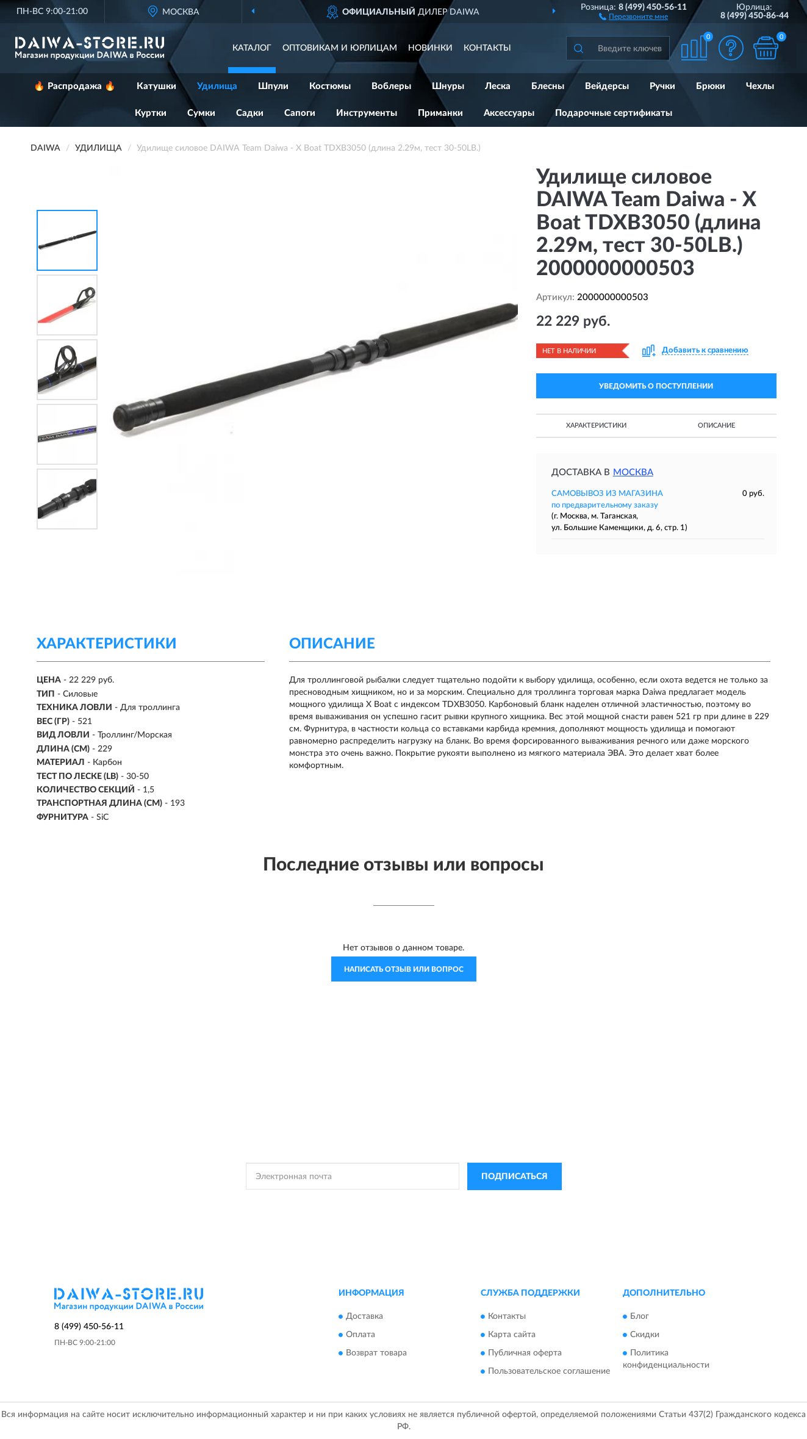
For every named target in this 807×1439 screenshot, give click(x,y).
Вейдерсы (607, 86)
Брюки (710, 86)
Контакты (487, 48)
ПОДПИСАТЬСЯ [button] (514, 1176)
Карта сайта (512, 1335)
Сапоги (299, 113)
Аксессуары (509, 113)
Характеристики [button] (596, 425)
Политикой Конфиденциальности (405, 1204)
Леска (498, 86)
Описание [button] (716, 425)
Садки (250, 113)
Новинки (430, 48)
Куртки (151, 113)
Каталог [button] (251, 48)
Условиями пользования (512, 1204)
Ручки (662, 86)
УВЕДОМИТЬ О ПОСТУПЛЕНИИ (656, 386)
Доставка (364, 1317)
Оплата (360, 1335)
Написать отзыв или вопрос (404, 969)
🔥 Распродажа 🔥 (75, 86)
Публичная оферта (525, 1353)
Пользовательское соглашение (549, 1372)
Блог (639, 1317)
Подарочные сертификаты (613, 113)
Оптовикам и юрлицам (339, 48)
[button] (633, 16)
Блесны (547, 86)
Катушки (156, 86)
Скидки (644, 1335)
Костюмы (330, 86)
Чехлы (760, 86)
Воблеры (391, 86)
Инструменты (366, 113)
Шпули (273, 86)
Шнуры (448, 86)
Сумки (201, 113)
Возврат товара (376, 1353)
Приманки (440, 113)
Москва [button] (633, 472)
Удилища (217, 86)
